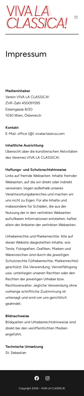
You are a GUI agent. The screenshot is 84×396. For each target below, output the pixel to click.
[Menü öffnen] (76, 17)
